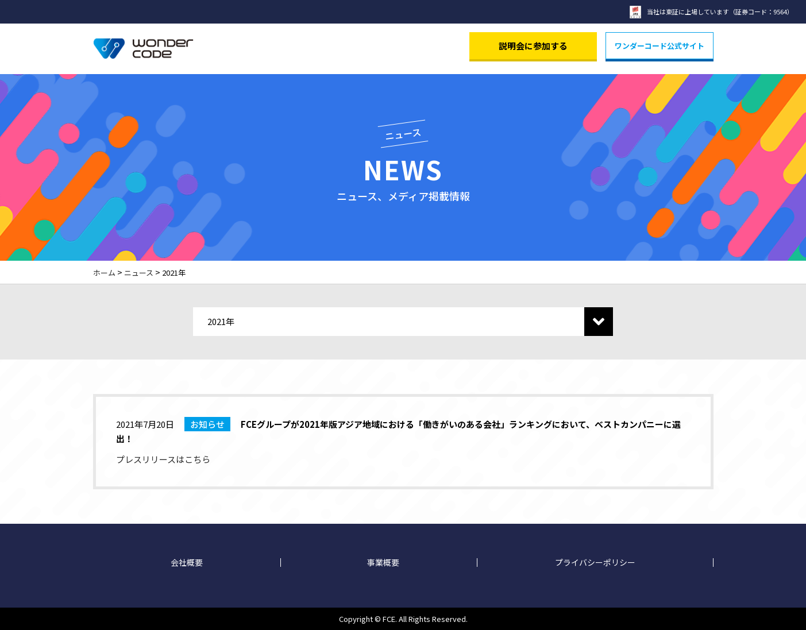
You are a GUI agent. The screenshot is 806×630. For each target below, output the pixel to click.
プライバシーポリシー (595, 562)
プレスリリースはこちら (163, 459)
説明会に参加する (533, 46)
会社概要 (187, 562)
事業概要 (383, 562)
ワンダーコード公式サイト (659, 45)
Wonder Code (143, 49)
